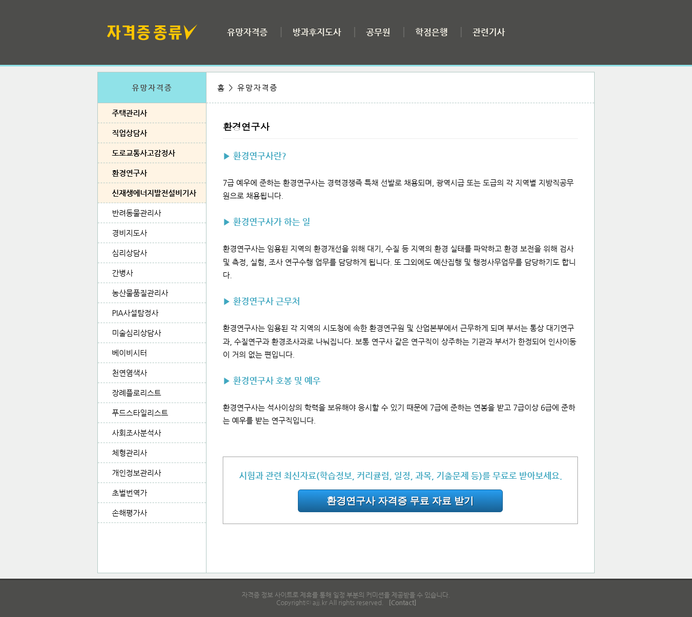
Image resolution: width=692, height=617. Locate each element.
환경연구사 (129, 173)
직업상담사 (129, 133)
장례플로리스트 (136, 392)
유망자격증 (247, 32)
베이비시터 (129, 352)
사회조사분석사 (136, 432)
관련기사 (489, 32)
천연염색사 (129, 372)
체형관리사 (129, 452)
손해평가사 (129, 512)
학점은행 (431, 32)
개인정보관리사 (136, 472)
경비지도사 (129, 233)
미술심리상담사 (136, 332)
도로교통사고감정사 (143, 153)
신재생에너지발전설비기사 (154, 193)
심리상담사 (129, 253)
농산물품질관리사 (140, 293)
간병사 (122, 273)
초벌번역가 (129, 492)
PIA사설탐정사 (135, 312)
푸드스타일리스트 (140, 412)
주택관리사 (129, 113)
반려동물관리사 (136, 213)
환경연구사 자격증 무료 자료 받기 (400, 500)
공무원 (378, 32)
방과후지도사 (316, 32)
